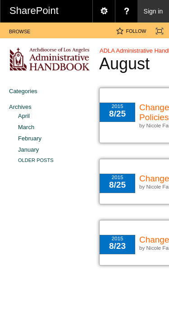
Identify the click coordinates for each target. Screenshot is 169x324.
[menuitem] (103, 11)
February (29, 138)
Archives (20, 107)
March (26, 127)
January (28, 149)
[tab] (19, 29)
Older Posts (36, 160)
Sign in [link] (153, 11)
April (24, 115)
